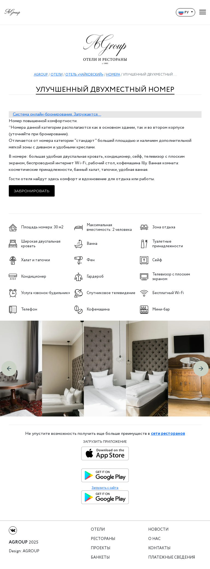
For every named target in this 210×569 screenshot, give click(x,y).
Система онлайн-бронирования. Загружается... (57, 114)
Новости (158, 529)
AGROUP (41, 74)
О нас (154, 539)
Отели (98, 529)
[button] (9, 368)
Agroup (31, 551)
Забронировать (31, 191)
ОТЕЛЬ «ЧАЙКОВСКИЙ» (84, 74)
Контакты (159, 548)
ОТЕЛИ (57, 74)
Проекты (100, 548)
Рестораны (103, 539)
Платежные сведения (171, 557)
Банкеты (100, 557)
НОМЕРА (113, 74)
